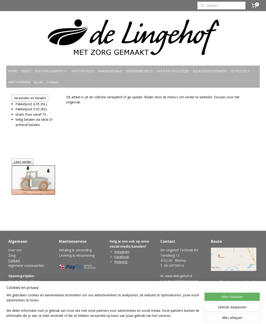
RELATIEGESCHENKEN (210, 71)
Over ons (15, 250)
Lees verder (22, 161)
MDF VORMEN (19, 82)
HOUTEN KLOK (82, 71)
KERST (26, 71)
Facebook (121, 257)
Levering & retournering (76, 255)
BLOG (38, 82)
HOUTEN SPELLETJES (173, 71)
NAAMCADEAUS (110, 71)
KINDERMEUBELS (139, 71)
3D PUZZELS (240, 71)
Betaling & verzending (75, 250)
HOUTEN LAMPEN (51, 71)
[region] (102, 306)
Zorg (11, 255)
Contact (52, 82)
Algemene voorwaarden (26, 265)
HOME (13, 71)
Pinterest (121, 262)
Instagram (121, 251)
